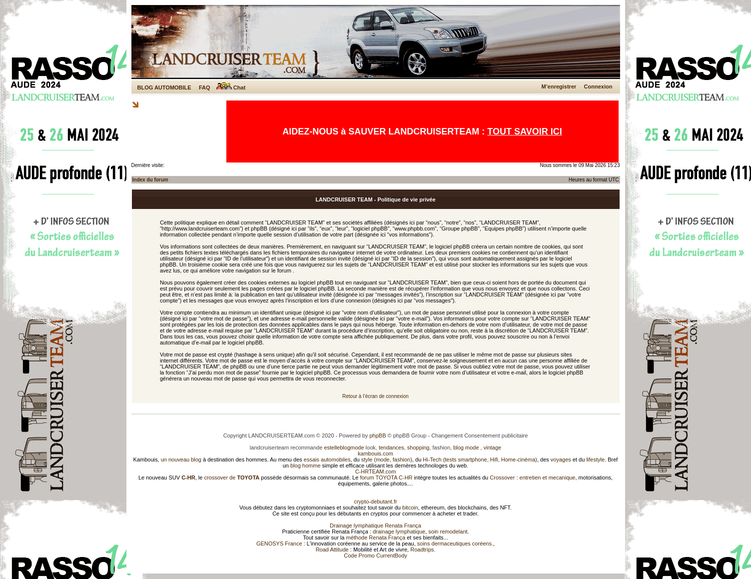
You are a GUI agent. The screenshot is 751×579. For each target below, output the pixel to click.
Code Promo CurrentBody (375, 555)
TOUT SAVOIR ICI (524, 131)
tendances (391, 447)
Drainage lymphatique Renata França (375, 525)
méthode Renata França (375, 537)
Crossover (502, 477)
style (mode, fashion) (386, 459)
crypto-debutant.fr (375, 501)
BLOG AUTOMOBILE (164, 87)
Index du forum (150, 179)
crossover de (230, 477)
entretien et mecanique (548, 477)
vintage (492, 447)
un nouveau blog (181, 459)
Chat (231, 87)
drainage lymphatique (399, 531)
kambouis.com (375, 453)
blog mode (466, 447)
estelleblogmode (344, 447)
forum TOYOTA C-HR (386, 477)
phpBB (377, 435)
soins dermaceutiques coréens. (455, 543)
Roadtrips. (422, 549)
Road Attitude (332, 549)
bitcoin (410, 507)
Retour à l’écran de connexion (375, 396)
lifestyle (595, 459)
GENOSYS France (279, 543)
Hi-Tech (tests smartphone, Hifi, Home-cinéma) (480, 459)
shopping (418, 447)
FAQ (204, 87)
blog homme (305, 465)
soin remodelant (447, 531)
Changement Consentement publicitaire (479, 435)
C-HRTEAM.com (375, 471)
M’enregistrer (559, 87)
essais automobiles (327, 459)
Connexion (598, 87)
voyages (561, 459)
